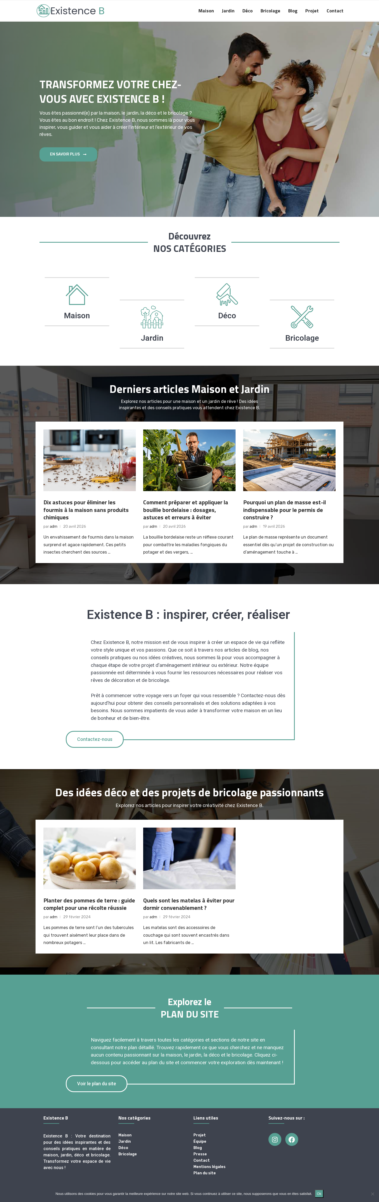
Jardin (228, 10)
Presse (200, 1154)
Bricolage (270, 10)
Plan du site (204, 1173)
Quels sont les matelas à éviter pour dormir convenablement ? (189, 904)
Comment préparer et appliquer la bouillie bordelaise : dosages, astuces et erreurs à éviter (185, 510)
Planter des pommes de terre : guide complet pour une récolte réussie (89, 904)
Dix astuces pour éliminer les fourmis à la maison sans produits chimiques (86, 510)
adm (53, 526)
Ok (319, 1194)
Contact (335, 10)
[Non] (372, 1193)
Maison (206, 10)
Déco (247, 10)
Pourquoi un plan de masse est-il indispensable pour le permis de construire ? (284, 510)
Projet (312, 10)
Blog (292, 10)
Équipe (199, 1142)
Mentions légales (209, 1167)
